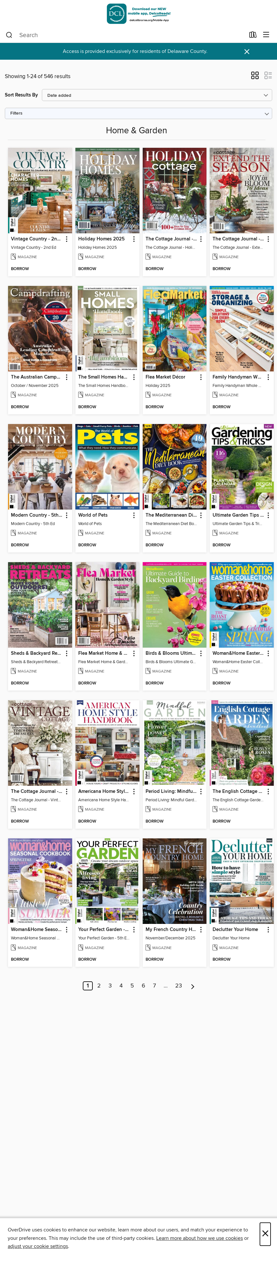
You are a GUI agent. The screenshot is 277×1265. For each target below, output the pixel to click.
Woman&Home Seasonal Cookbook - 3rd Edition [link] (37, 930)
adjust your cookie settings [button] (38, 1246)
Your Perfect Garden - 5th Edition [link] (104, 930)
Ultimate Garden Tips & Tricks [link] (239, 515)
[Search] (9, 35)
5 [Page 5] (132, 985)
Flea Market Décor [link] (165, 377)
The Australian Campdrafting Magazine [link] (37, 377)
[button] (255, 77)
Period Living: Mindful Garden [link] (172, 791)
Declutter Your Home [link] (235, 930)
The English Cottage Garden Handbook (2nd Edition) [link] (239, 791)
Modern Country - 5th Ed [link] (37, 515)
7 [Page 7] (154, 985)
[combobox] (125, 35)
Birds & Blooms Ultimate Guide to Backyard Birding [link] (172, 653)
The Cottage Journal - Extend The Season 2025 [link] (239, 239)
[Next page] (192, 986)
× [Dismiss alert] (247, 52)
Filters (16, 113)
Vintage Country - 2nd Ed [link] (37, 239)
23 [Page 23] (178, 985)
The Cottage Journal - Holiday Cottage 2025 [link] (172, 239)
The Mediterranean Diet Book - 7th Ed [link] (172, 515)
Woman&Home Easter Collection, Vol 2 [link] (239, 653)
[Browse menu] (266, 35)
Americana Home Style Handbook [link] (104, 791)
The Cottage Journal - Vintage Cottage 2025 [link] (37, 791)
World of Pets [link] (93, 515)
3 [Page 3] (110, 985)
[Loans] (253, 36)
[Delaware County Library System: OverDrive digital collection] (138, 13)
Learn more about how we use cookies (199, 1238)
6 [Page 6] (143, 985)
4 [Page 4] (121, 985)
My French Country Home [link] (172, 930)
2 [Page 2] (99, 985)
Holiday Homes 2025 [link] (101, 239)
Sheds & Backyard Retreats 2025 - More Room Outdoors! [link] (37, 653)
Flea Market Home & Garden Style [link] (104, 653)
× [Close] (265, 1234)
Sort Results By (21, 95)
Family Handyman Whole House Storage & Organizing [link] (239, 377)
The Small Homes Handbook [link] (104, 377)
